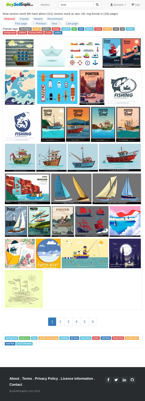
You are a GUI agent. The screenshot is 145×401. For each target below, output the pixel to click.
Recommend (54, 18)
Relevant (9, 18)
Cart (135, 4)
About (14, 378)
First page (21, 23)
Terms (27, 378)
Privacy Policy (46, 378)
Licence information (77, 378)
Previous (39, 23)
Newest (38, 18)
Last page (72, 23)
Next (56, 23)
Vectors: (45, 4)
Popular (24, 18)
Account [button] (118, 4)
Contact (15, 384)
